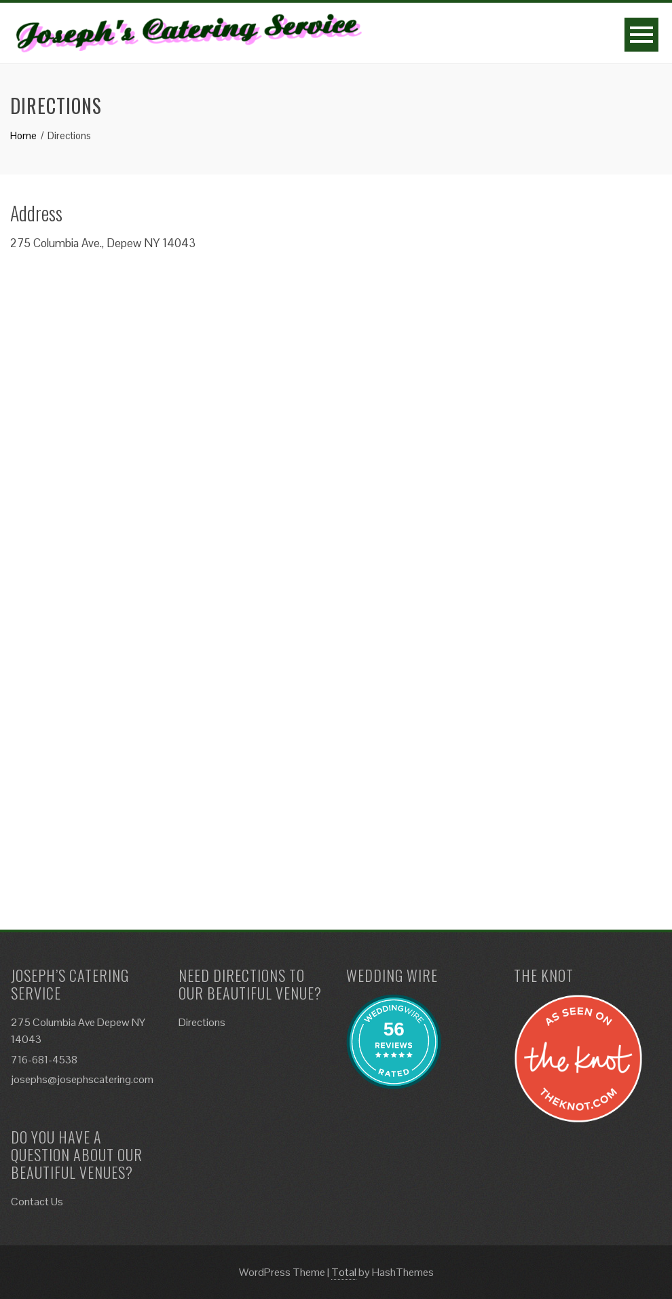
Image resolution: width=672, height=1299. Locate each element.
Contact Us (37, 1201)
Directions (202, 1022)
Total (343, 1272)
